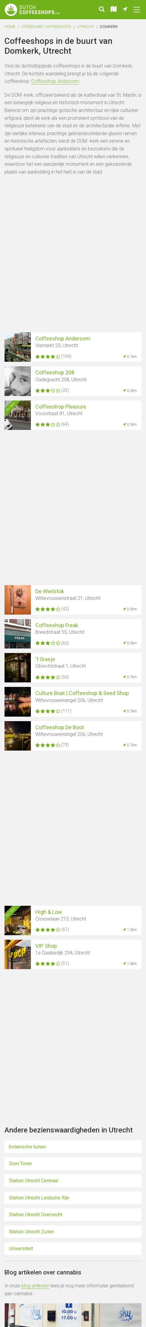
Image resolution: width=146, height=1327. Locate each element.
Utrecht (85, 26)
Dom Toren (20, 1163)
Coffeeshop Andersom (55, 81)
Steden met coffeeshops (46, 26)
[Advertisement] (73, 255)
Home (9, 26)
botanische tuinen (27, 1147)
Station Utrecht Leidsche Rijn (39, 1198)
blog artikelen (35, 1286)
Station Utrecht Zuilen (31, 1232)
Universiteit (21, 1248)
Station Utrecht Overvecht (35, 1214)
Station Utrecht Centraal (33, 1180)
